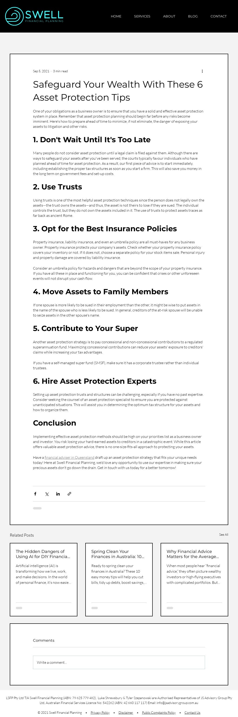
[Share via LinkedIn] (58, 494)
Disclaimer (126, 712)
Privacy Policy (100, 712)
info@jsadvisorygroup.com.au (177, 703)
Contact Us (192, 712)
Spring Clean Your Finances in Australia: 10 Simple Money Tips (116, 554)
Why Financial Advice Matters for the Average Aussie (191, 554)
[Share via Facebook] (35, 494)
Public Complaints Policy (159, 712)
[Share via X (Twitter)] (46, 494)
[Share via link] (69, 494)
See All (223, 534)
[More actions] (202, 71)
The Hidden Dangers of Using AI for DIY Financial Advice (42, 554)
